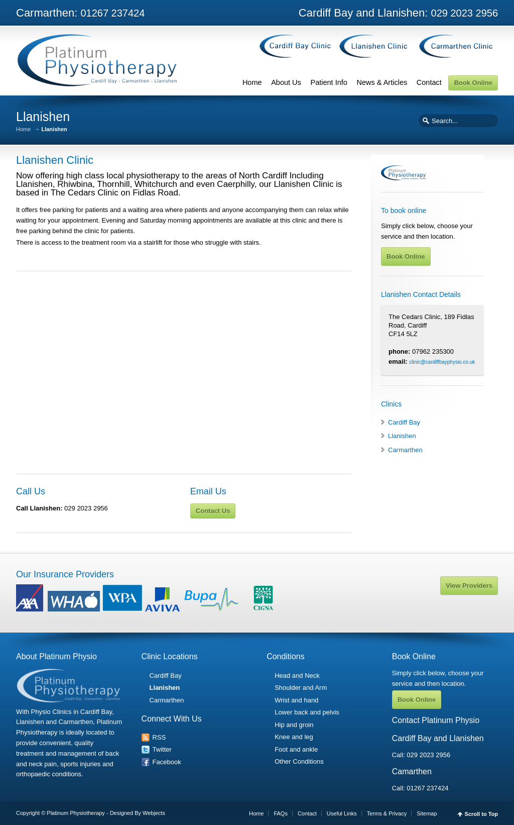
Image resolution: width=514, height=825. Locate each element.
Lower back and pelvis (307, 712)
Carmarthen (405, 450)
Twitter (162, 749)
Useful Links (342, 813)
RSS (159, 737)
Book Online (473, 82)
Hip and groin (294, 725)
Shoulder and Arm (301, 687)
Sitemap (427, 813)
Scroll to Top (481, 814)
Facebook (167, 762)
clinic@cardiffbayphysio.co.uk (442, 362)
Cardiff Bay (404, 422)
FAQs (281, 813)
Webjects (154, 813)
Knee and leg (294, 737)
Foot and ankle (296, 749)
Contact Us (213, 510)
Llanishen (402, 436)
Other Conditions (299, 761)
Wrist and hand (296, 700)
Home (252, 82)
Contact (429, 82)
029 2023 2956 (428, 755)
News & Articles (381, 82)
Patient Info (328, 82)
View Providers (469, 585)
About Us (286, 82)
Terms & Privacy (387, 813)
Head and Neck (297, 675)
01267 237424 (427, 788)
